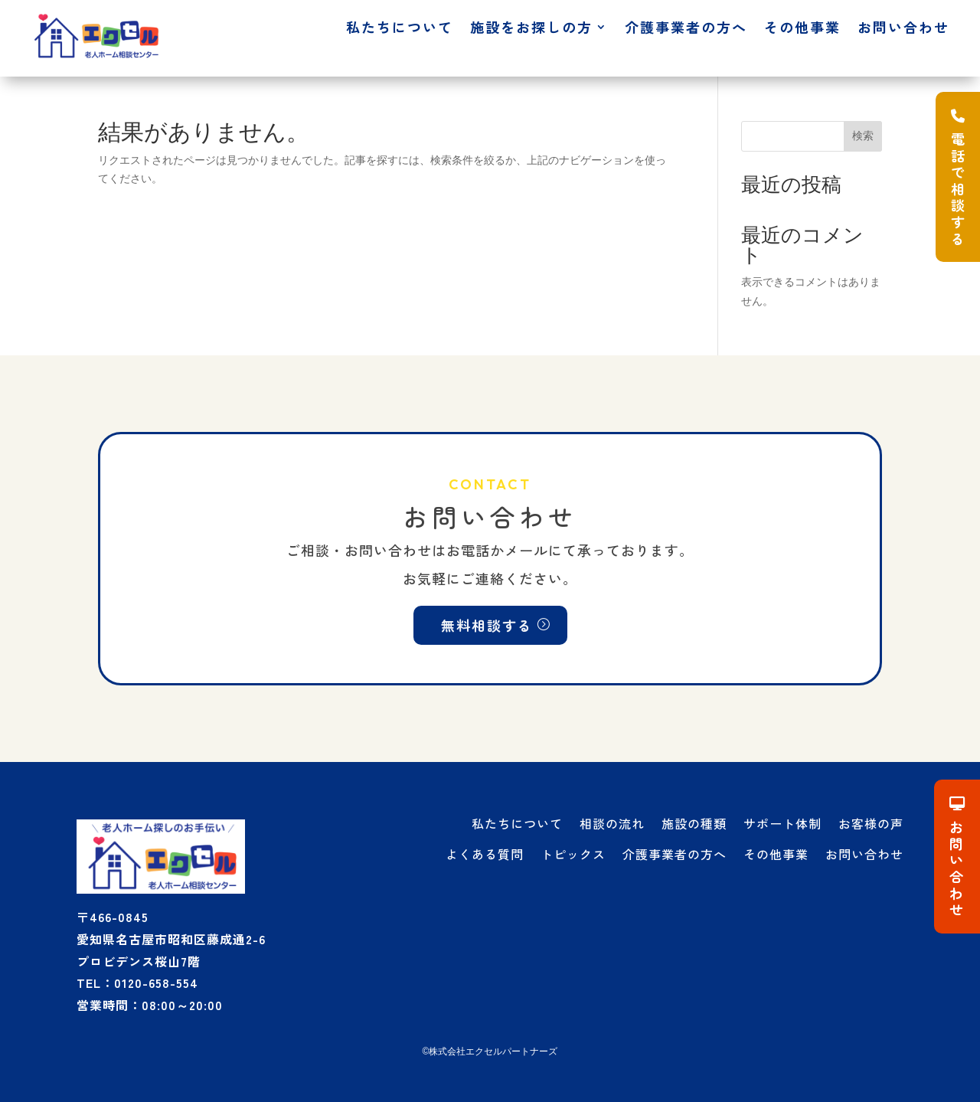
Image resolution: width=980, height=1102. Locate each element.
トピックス (573, 854)
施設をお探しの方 (531, 29)
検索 (863, 135)
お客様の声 (870, 823)
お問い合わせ (903, 29)
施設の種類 (694, 823)
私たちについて (399, 29)
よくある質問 (485, 854)
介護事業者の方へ (686, 29)
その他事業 (802, 29)
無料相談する (487, 625)
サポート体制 (782, 823)
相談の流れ (612, 823)
